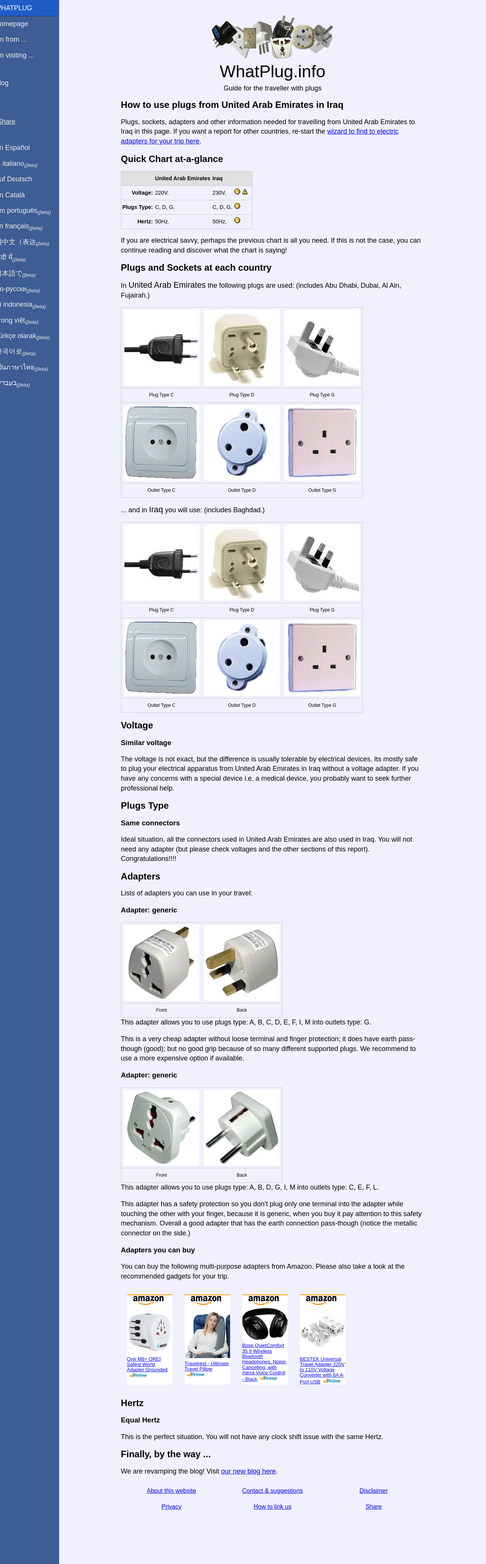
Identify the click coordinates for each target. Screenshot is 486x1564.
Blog (11, 83)
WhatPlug (22, 8)
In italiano (25, 164)
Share (378, 1506)
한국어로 (24, 352)
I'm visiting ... (23, 55)
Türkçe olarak (31, 336)
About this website (176, 1491)
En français (28, 226)
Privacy (176, 1506)
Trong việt (26, 321)
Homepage (21, 24)
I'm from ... (20, 39)
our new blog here (253, 1471)
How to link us (277, 1506)
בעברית (21, 383)
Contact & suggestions (277, 1491)
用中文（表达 (31, 242)
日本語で (24, 274)
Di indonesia (29, 305)
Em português (32, 211)
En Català (19, 195)
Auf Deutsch (22, 179)
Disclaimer (378, 1491)
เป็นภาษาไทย (30, 367)
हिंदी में (19, 258)
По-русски (26, 289)
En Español (21, 147)
